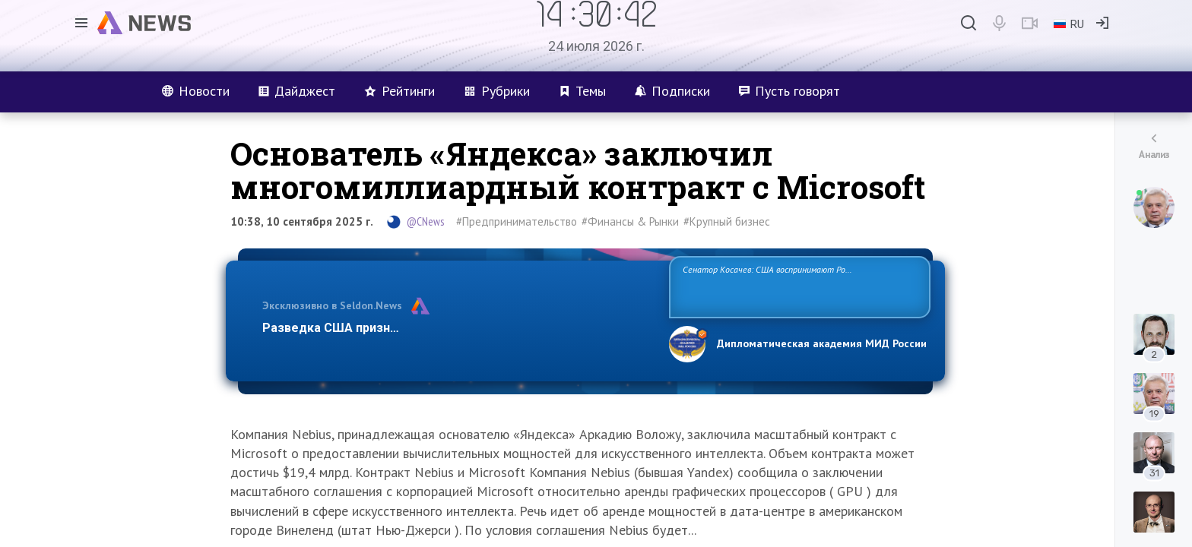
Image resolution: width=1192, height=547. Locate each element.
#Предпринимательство (516, 221)
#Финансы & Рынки (630, 221)
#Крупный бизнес (726, 221)
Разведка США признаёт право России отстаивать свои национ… (457, 328)
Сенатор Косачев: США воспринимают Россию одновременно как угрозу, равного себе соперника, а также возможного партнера (797, 286)
